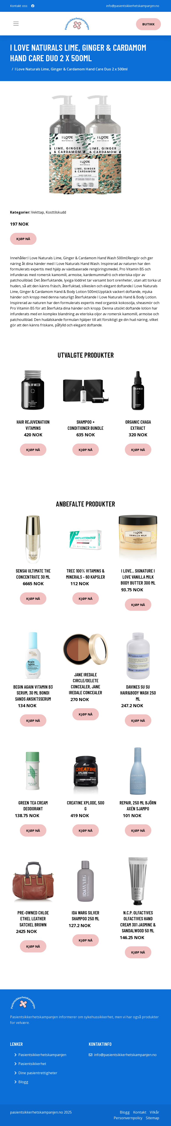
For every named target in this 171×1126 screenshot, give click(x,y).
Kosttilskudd (56, 212)
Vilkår (154, 1112)
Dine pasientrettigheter (37, 1072)
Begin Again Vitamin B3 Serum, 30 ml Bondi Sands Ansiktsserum (33, 692)
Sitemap (152, 1118)
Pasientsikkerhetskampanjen (42, 1054)
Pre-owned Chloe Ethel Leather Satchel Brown (33, 918)
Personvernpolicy (128, 1118)
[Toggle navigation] (16, 23)
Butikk (148, 24)
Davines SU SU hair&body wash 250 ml (138, 692)
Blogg (23, 1081)
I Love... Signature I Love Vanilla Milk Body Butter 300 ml (138, 576)
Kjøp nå (23, 239)
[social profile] (33, 6)
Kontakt (139, 1112)
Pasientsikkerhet (32, 1063)
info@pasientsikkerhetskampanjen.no (132, 6)
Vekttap (37, 212)
